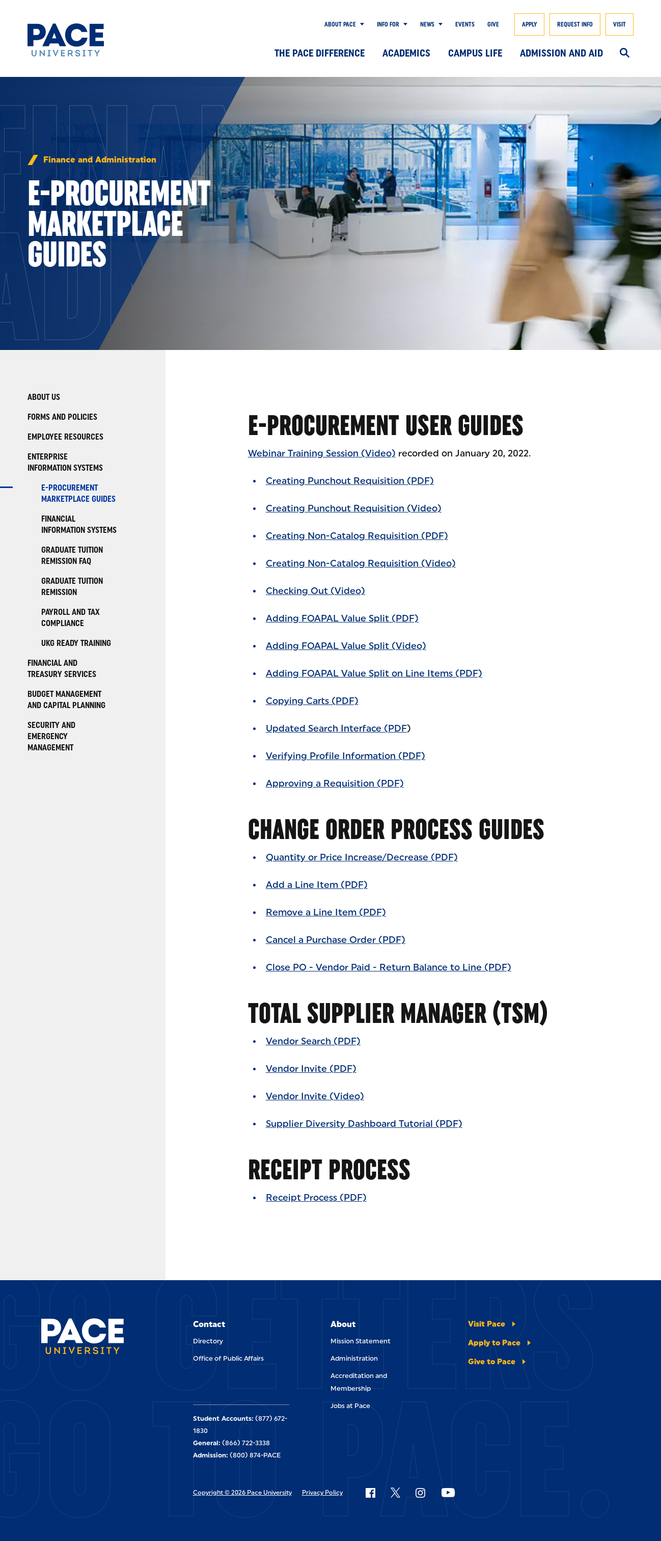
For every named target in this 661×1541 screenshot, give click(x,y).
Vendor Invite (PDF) (311, 1068)
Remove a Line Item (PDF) (326, 912)
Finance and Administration (99, 160)
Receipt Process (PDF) (316, 1197)
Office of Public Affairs (228, 1358)
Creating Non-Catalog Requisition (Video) (361, 563)
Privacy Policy (322, 1492)
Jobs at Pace (350, 1406)
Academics (406, 53)
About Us (43, 397)
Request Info (575, 24)
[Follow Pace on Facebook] (370, 1492)
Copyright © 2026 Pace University (242, 1492)
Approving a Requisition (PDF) (335, 783)
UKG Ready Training (76, 643)
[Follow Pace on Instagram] (420, 1492)
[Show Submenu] (360, 24)
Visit (619, 24)
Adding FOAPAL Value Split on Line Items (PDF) (374, 673)
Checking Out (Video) (315, 591)
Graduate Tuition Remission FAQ (72, 555)
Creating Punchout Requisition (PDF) (350, 480)
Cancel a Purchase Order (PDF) (335, 939)
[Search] (625, 53)
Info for (388, 24)
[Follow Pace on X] (395, 1492)
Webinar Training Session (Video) (322, 453)
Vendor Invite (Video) (315, 1096)
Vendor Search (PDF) (313, 1041)
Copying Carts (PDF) (312, 701)
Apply (529, 24)
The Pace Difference (319, 53)
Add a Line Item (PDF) (317, 884)
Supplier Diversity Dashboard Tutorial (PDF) (364, 1123)
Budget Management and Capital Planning (66, 699)
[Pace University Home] (68, 40)
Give (493, 24)
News (427, 24)
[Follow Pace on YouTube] (448, 1492)
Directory (208, 1341)
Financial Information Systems (79, 524)
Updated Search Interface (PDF (336, 728)
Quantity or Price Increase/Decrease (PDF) (362, 857)
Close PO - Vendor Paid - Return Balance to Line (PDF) (388, 967)
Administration (354, 1358)
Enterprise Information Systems (65, 462)
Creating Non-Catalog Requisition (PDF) (357, 536)
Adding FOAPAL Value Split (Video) (346, 646)
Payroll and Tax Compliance (70, 617)
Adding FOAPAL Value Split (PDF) (342, 618)
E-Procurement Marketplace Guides (78, 493)
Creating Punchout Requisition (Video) (354, 508)
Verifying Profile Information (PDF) (345, 756)
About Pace (340, 24)
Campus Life (475, 53)
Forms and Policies (62, 417)
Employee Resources (65, 437)
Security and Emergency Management (51, 736)
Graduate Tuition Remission (72, 586)
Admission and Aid (561, 53)
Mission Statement (360, 1341)
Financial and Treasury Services (61, 668)
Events (465, 24)
